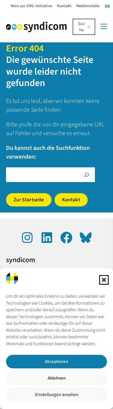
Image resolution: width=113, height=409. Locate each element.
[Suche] (86, 174)
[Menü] (104, 26)
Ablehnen (57, 378)
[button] (104, 280)
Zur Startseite (29, 199)
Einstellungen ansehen (56, 395)
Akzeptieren (56, 361)
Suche (81, 26)
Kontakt (71, 199)
